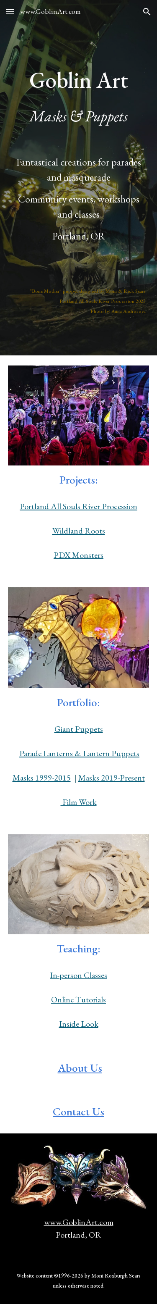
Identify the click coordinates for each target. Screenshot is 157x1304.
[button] (10, 11)
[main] (78, 66)
